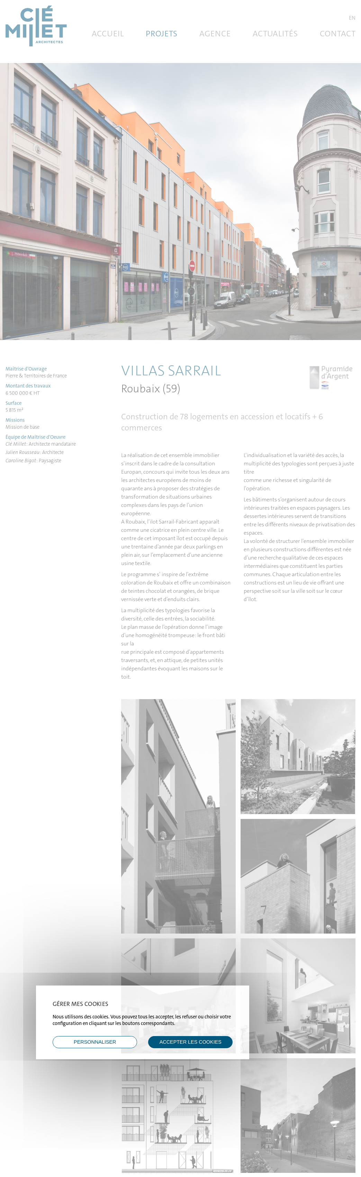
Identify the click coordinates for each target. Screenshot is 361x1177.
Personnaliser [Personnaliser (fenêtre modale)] (95, 1042)
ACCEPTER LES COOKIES (191, 1042)
